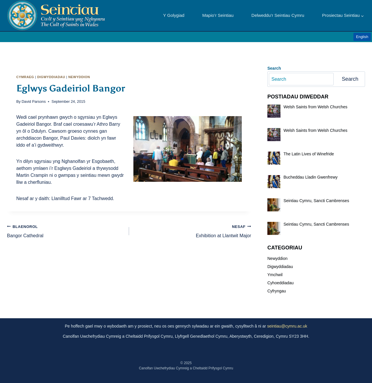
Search (350, 79)
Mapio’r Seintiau (218, 15)
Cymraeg (25, 77)
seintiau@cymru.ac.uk (287, 326)
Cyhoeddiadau (280, 282)
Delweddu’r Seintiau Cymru (277, 15)
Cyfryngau (276, 291)
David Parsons (34, 101)
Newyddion (79, 77)
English (362, 37)
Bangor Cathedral (65, 230)
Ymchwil (274, 274)
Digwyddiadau (51, 77)
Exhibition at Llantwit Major (192, 230)
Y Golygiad (173, 15)
